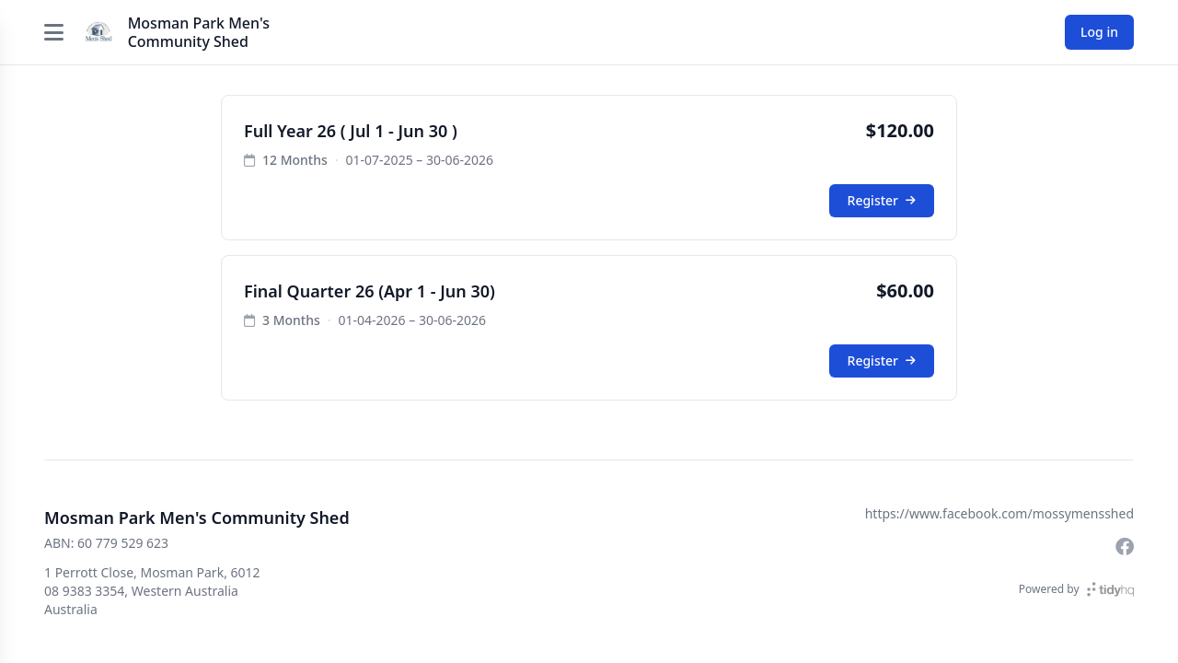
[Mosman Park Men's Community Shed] (98, 32)
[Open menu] (54, 32)
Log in (1099, 32)
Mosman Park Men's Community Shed (199, 32)
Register (882, 200)
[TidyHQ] (1110, 589)
